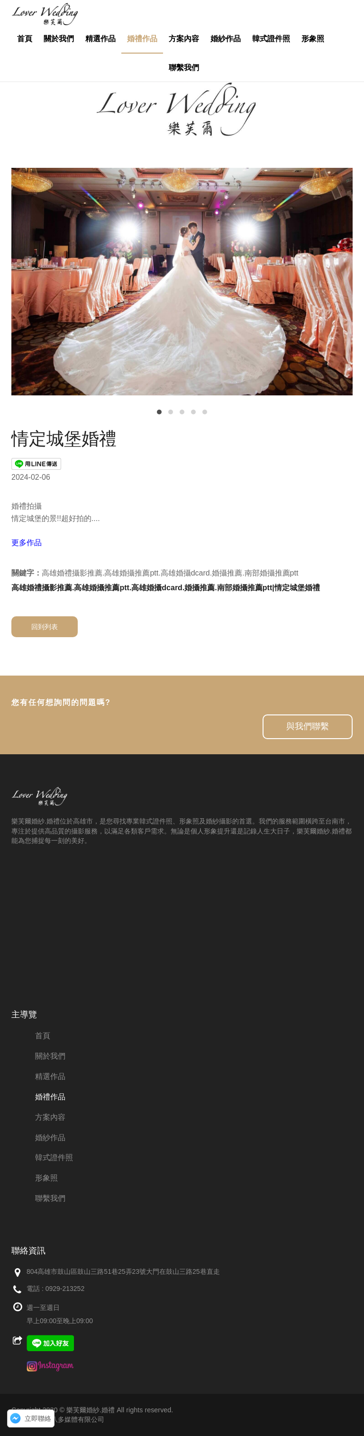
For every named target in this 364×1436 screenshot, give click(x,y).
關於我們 (59, 39)
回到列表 (44, 627)
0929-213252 (65, 1288)
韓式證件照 (271, 39)
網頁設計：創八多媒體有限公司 (57, 1419)
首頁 (24, 39)
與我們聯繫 (307, 726)
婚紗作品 (225, 39)
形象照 (312, 39)
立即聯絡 (38, 1418)
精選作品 (100, 39)
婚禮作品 (142, 39)
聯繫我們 (184, 68)
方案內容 (184, 39)
